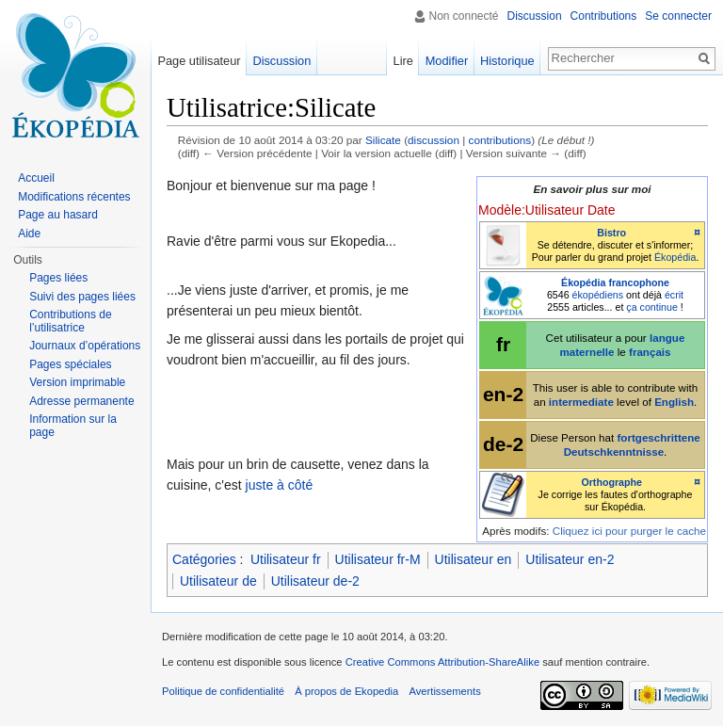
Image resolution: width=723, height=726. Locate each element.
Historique (507, 61)
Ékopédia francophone (615, 282)
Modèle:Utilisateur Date (547, 210)
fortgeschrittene (658, 437)
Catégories (204, 559)
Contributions (603, 16)
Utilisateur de (218, 581)
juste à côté (279, 484)
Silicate (383, 140)
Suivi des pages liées (82, 296)
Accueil (36, 178)
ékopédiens (598, 294)
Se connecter (678, 16)
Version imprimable (77, 382)
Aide (29, 233)
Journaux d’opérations (84, 345)
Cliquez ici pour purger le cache (629, 530)
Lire (403, 61)
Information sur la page (73, 425)
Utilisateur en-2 (569, 559)
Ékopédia (675, 257)
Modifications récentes (74, 196)
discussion (433, 140)
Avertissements (444, 691)
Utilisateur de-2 (315, 581)
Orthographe (611, 482)
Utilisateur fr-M (378, 559)
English (674, 401)
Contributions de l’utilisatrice (70, 321)
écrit (674, 294)
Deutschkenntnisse (614, 451)
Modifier (447, 61)
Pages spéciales (70, 364)
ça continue (652, 307)
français (650, 352)
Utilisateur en (473, 559)
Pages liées (58, 277)
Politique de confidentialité (223, 691)
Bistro (611, 232)
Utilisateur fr (285, 559)
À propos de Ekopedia (346, 691)
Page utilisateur (198, 61)
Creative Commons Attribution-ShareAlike (442, 662)
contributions (500, 140)
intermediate (581, 401)
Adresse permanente (81, 401)
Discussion (534, 16)
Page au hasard (58, 214)
